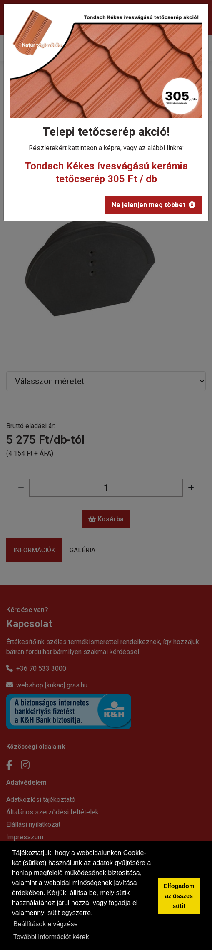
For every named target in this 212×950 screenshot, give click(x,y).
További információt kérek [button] (51, 936)
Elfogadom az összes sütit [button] (178, 896)
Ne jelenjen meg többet (153, 205)
